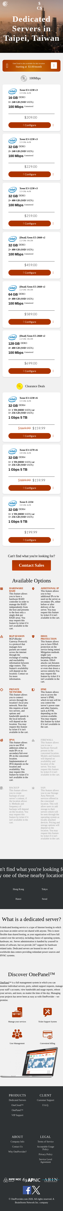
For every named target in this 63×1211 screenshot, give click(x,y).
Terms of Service (46, 1141)
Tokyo (45, 887)
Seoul (44, 896)
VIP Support (17, 1115)
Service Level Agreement (45, 1160)
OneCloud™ (17, 1105)
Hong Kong (18, 887)
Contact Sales (31, 565)
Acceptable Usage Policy (45, 1148)
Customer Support (45, 1100)
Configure (29, 125)
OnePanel (4, 982)
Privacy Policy (45, 1154)
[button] (31, 4)
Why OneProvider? (17, 1151)
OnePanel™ (17, 1110)
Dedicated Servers (17, 1100)
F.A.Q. (46, 1105)
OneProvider (5, 5)
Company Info (17, 1141)
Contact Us (17, 1146)
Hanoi (18, 896)
